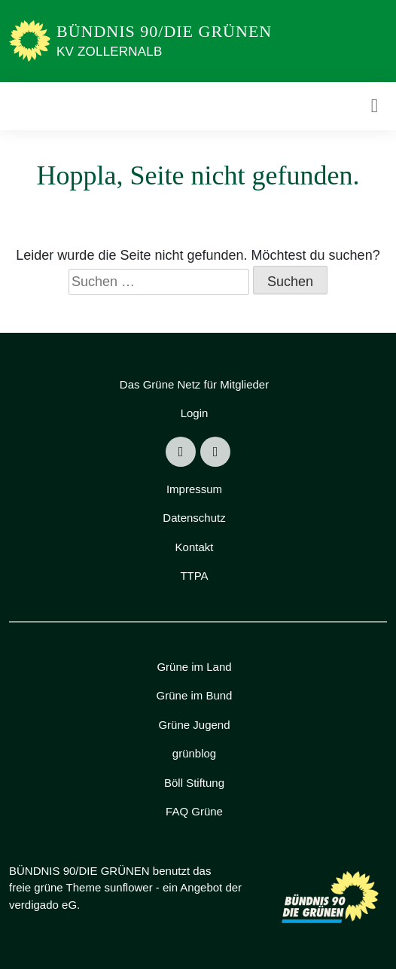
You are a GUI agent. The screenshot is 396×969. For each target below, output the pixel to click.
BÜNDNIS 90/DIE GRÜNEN (164, 31)
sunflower (128, 887)
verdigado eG (43, 904)
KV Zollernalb (109, 51)
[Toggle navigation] (374, 105)
